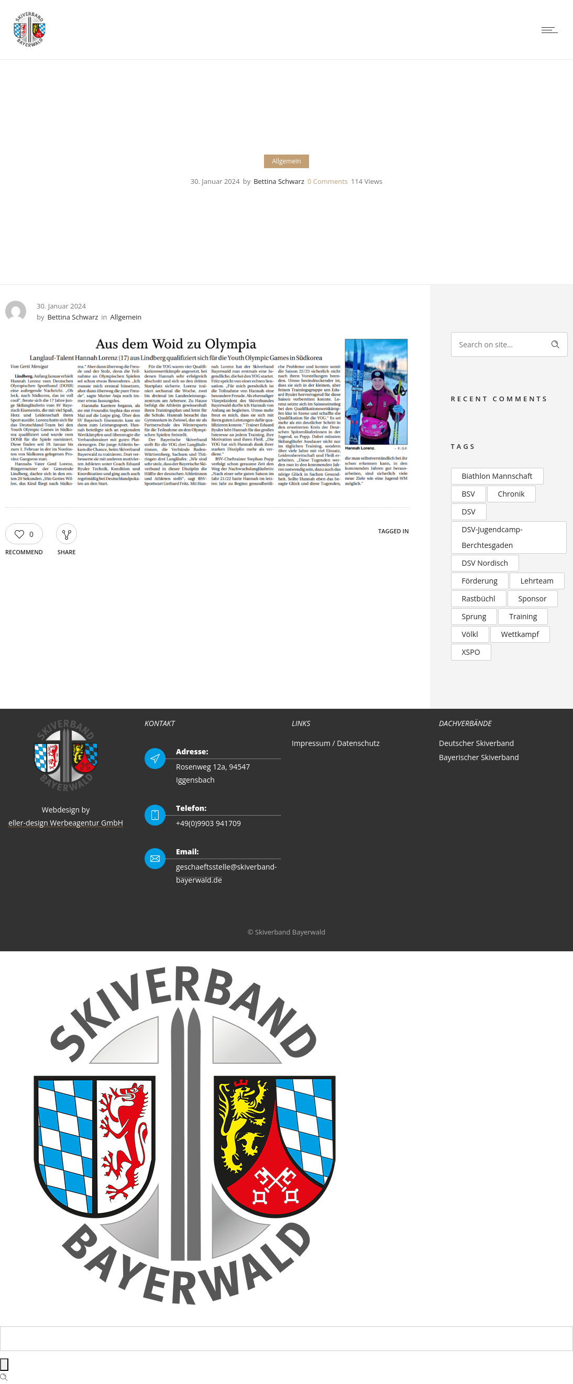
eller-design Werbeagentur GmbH (65, 823)
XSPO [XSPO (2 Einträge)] (471, 652)
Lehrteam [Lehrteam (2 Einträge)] (537, 581)
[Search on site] (509, 344)
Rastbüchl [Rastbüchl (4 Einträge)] (478, 598)
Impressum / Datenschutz (336, 743)
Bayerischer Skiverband (479, 757)
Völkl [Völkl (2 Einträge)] (470, 634)
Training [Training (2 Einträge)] (523, 616)
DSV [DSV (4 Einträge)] (469, 512)
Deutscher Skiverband (476, 743)
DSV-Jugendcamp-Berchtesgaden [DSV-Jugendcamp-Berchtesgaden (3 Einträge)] (492, 537)
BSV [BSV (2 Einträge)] (468, 494)
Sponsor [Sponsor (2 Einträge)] (533, 598)
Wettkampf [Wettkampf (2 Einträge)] (520, 634)
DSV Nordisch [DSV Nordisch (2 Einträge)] (485, 563)
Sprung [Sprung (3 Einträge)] (474, 616)
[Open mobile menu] (552, 29)
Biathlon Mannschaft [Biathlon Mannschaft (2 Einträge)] (497, 476)
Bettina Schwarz (279, 181)
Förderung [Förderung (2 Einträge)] (480, 581)
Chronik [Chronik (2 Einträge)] (511, 494)
